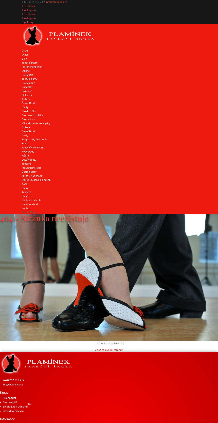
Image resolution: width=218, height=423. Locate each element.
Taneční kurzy (29, 79)
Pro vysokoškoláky (32, 115)
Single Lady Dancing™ (35, 139)
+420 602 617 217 (13, 380)
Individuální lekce (32, 168)
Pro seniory (28, 119)
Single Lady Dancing (17, 406)
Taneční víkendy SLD (33, 147)
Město (25, 155)
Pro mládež (28, 83)
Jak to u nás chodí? (32, 176)
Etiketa (26, 71)
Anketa (26, 99)
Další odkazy (29, 159)
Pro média (27, 75)
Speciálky (27, 87)
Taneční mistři (30, 62)
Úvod (25, 50)
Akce (24, 184)
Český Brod (28, 103)
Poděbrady (28, 151)
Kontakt (26, 208)
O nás (25, 54)
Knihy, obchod (30, 204)
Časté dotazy (29, 172)
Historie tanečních (32, 67)
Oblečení (27, 95)
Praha (25, 143)
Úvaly (25, 107)
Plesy (25, 188)
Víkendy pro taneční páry (36, 123)
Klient (25, 196)
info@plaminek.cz (13, 384)
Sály (24, 58)
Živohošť (27, 91)
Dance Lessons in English (36, 180)
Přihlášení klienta (31, 200)
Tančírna (26, 163)
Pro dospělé (28, 111)
